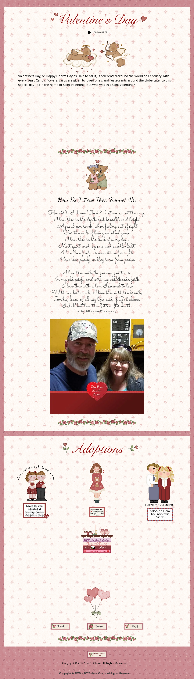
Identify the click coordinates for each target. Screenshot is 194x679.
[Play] (89, 32)
